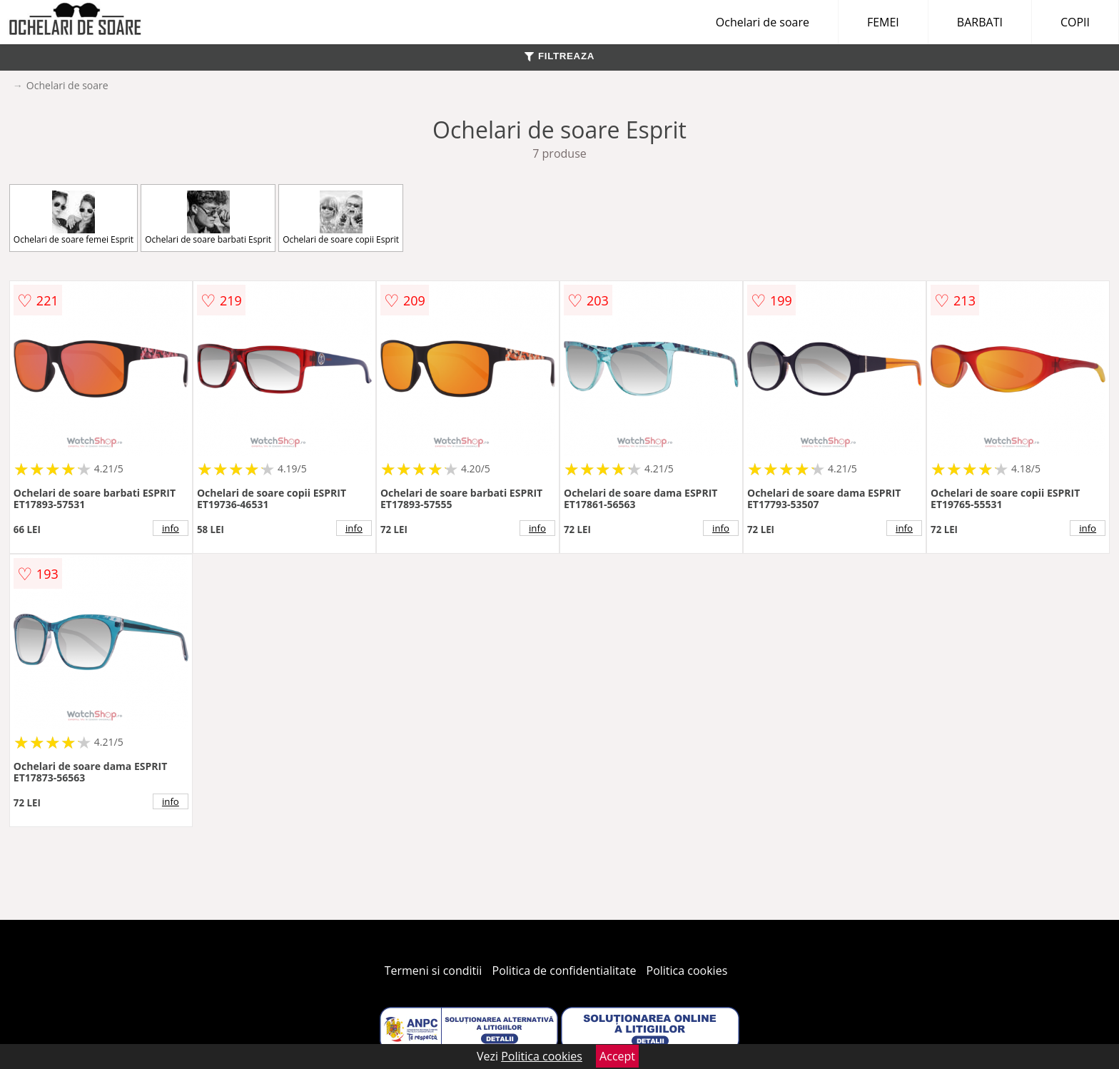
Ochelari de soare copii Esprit (341, 218)
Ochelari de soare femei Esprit (73, 218)
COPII (1075, 22)
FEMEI (883, 22)
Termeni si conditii (433, 970)
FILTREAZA (559, 56)
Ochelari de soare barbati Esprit (208, 218)
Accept (617, 1056)
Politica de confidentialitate (564, 970)
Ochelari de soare (762, 22)
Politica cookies (687, 970)
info (170, 528)
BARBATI (980, 22)
